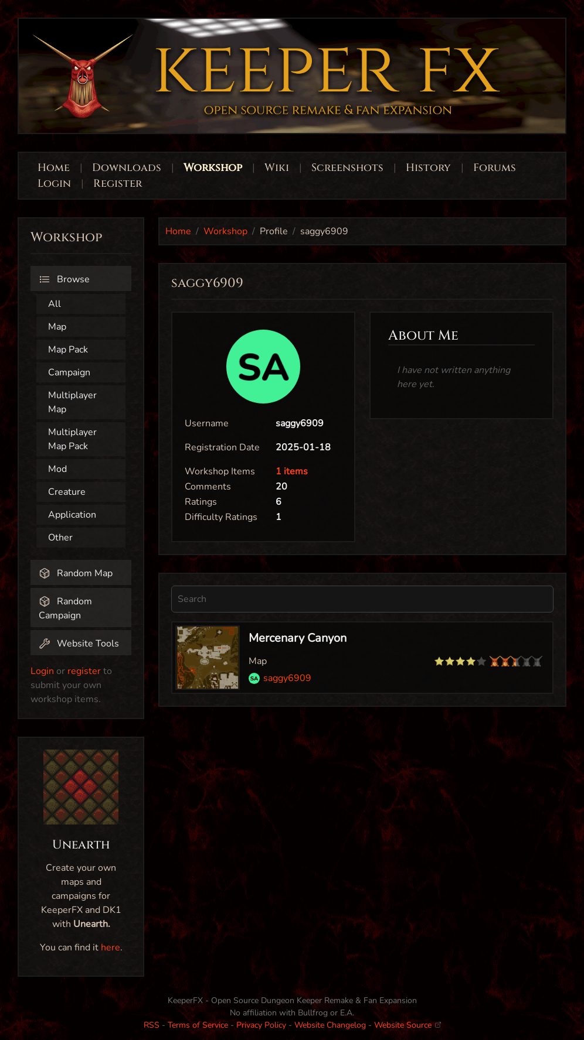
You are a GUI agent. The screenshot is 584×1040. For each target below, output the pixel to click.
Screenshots (347, 167)
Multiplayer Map (72, 402)
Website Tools (79, 643)
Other (60, 537)
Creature (67, 491)
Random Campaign (65, 608)
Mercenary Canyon (298, 638)
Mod (57, 469)
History (428, 167)
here (110, 947)
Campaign (69, 372)
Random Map (76, 573)
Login (56, 183)
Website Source (407, 1025)
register (84, 671)
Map (57, 326)
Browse (64, 279)
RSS (151, 1025)
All (54, 303)
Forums (494, 167)
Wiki (276, 167)
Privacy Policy (261, 1025)
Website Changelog (330, 1025)
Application (72, 514)
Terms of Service (198, 1025)
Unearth (81, 845)
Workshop (213, 167)
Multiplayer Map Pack (72, 439)
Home (54, 167)
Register (117, 183)
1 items (292, 471)
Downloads (126, 167)
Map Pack (68, 349)
